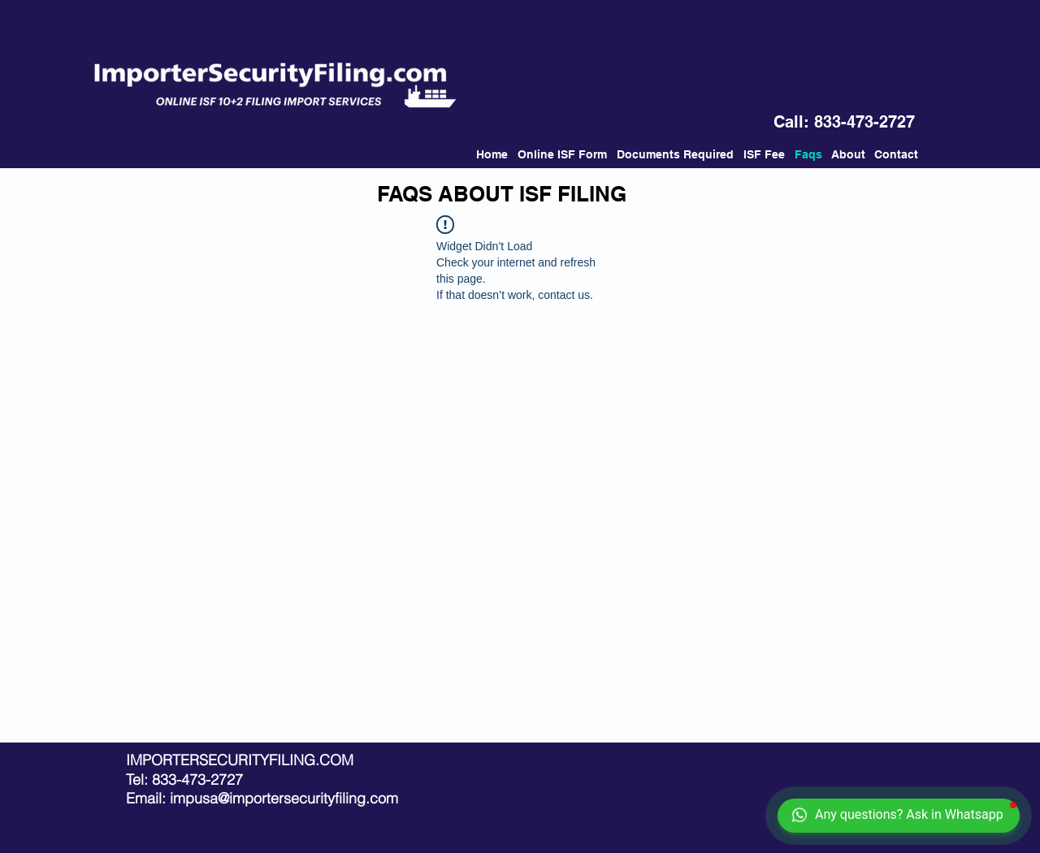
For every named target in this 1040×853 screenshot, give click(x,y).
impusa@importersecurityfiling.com (284, 798)
